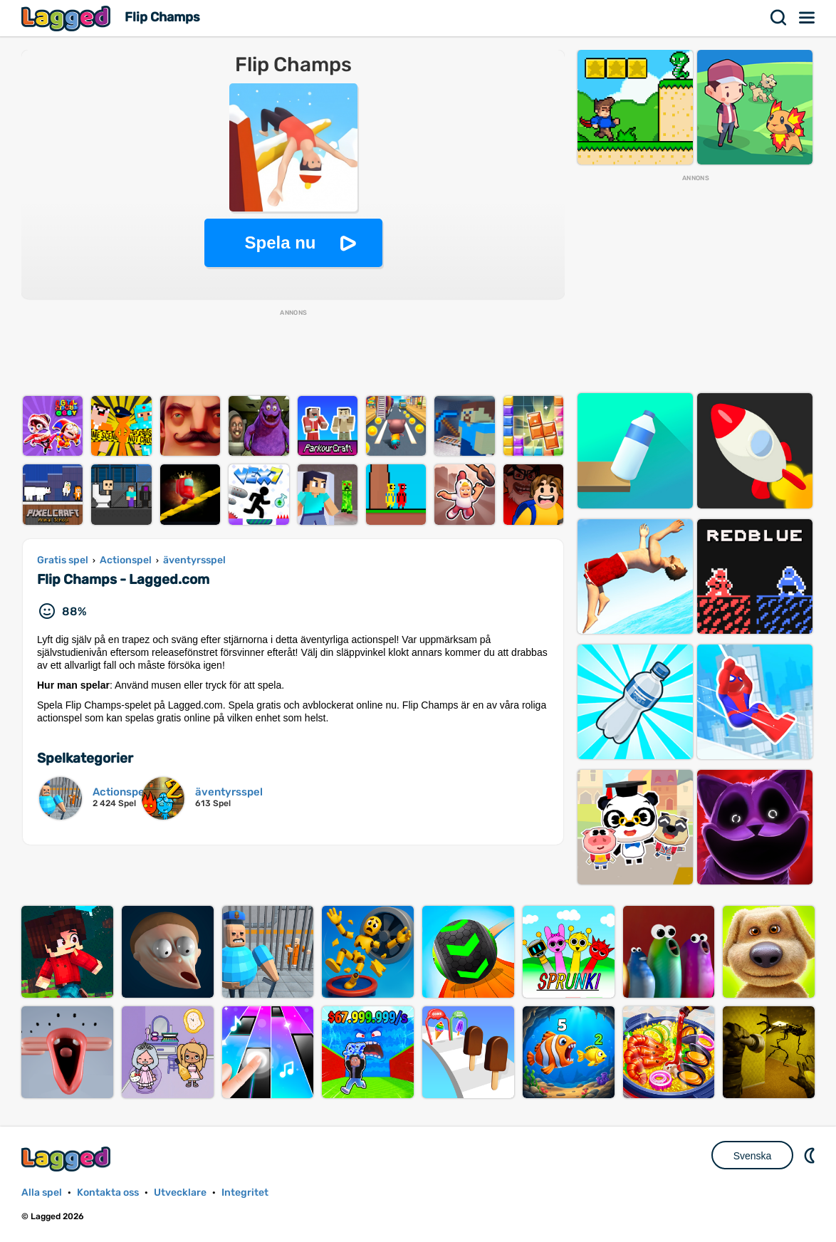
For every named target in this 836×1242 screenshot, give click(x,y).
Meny (807, 18)
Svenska (752, 1156)
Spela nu (279, 242)
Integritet (244, 1192)
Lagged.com (67, 1159)
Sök (779, 18)
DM (811, 1155)
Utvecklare (180, 1192)
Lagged (67, 18)
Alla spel (41, 1192)
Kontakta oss (108, 1192)
